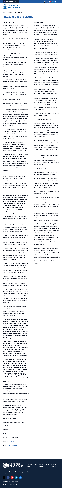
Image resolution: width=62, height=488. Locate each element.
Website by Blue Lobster (10, 484)
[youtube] (50, 2)
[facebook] (47, 2)
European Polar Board (44, 465)
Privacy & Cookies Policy (31, 465)
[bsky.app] (55, 2)
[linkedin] (53, 2)
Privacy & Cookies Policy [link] (15, 12)
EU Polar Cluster (54, 465)
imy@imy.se (10, 441)
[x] (45, 2)
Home (4, 12)
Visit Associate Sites (11, 1)
